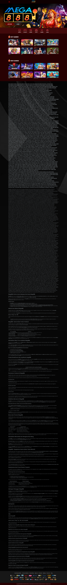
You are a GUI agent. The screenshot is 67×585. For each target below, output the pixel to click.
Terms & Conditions (25, 573)
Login (18, 24)
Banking (44, 573)
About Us (36, 573)
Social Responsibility (18, 573)
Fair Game (40, 573)
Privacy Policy (31, 573)
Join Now (10, 24)
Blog (51, 573)
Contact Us (48, 573)
